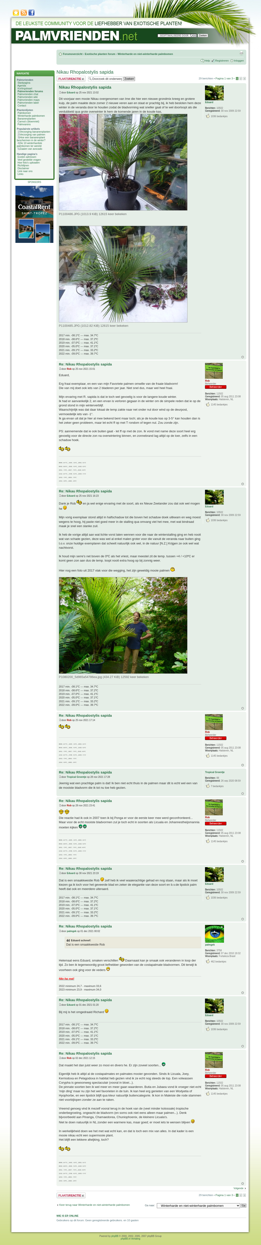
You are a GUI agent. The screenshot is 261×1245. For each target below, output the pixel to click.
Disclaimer (23, 168)
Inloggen (239, 60)
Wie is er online (67, 1215)
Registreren (222, 60)
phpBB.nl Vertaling (130, 1238)
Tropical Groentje (76, 777)
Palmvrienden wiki (28, 97)
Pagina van (224, 78)
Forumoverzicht (73, 54)
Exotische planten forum (100, 54)
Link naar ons (25, 171)
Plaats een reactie (71, 79)
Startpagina (24, 82)
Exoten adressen (27, 156)
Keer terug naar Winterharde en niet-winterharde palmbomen (94, 1204)
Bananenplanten (27, 118)
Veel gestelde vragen (29, 159)
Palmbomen (24, 112)
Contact (22, 105)
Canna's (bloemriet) (28, 121)
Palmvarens (24, 124)
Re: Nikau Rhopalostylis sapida (85, 364)
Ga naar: (150, 1205)
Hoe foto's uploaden (29, 162)
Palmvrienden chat (28, 94)
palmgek (72, 931)
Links (20, 174)
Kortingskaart (25, 88)
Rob (69, 369)
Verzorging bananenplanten (35, 131)
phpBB (114, 1236)
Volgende (238, 1188)
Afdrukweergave (241, 53)
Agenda (21, 85)
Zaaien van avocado (31, 148)
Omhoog (242, 357)
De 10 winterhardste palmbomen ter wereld (29, 144)
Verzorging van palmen (32, 134)
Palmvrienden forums (30, 91)
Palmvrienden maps (29, 99)
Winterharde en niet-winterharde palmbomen (145, 54)
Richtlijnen (23, 165)
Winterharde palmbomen (31, 115)
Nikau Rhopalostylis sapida (84, 72)
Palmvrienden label (28, 102)
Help (207, 60)
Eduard (71, 92)
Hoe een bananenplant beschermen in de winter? (31, 139)
